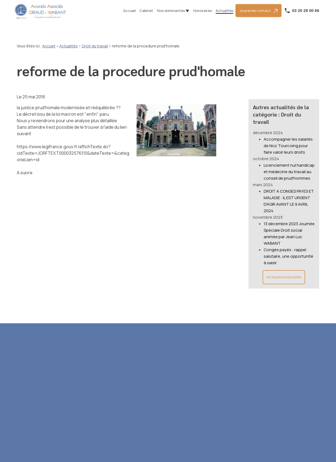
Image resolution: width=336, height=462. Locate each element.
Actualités (224, 10)
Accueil (129, 10)
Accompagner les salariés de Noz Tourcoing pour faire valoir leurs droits (288, 140)
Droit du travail (95, 46)
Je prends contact (258, 10)
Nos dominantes (171, 10)
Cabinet (146, 10)
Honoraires (202, 10)
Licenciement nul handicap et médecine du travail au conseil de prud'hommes (289, 166)
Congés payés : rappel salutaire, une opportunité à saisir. (288, 250)
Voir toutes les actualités (283, 271)
